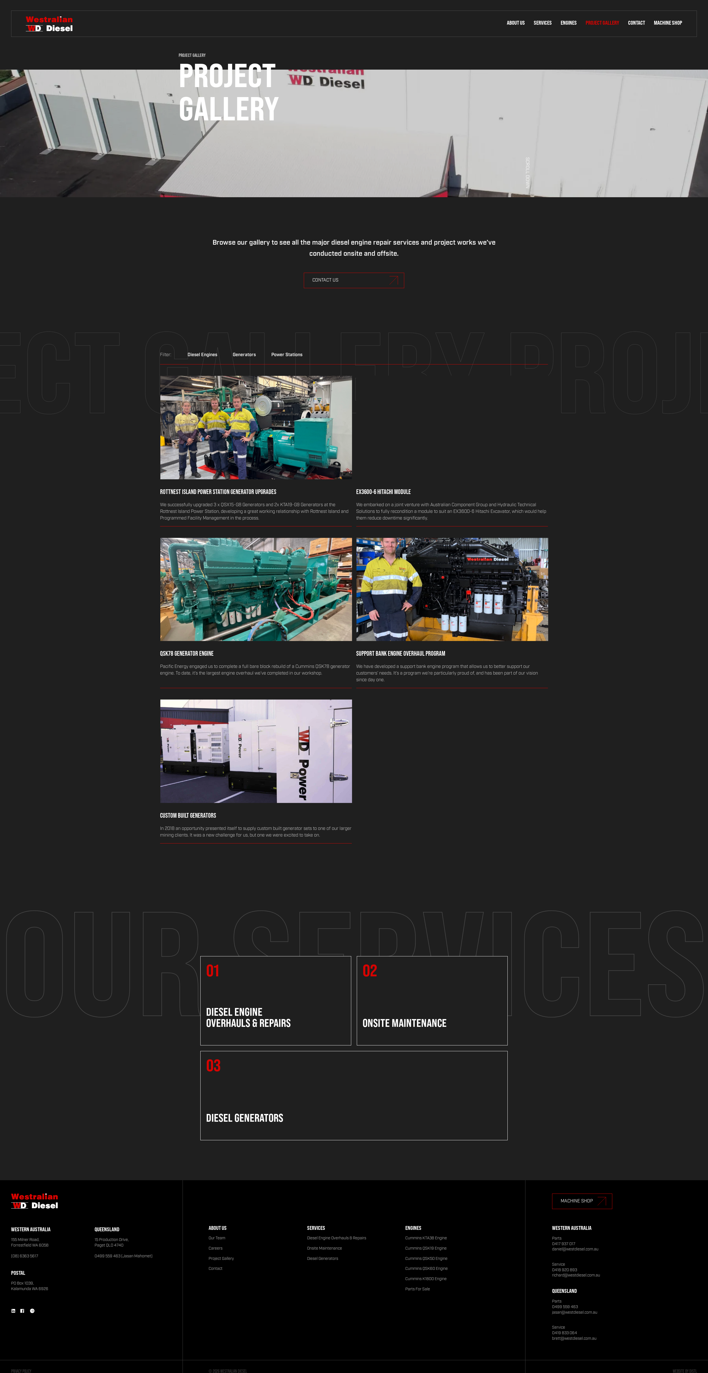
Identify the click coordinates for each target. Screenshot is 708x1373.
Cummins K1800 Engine (426, 1278)
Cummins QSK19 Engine (426, 1248)
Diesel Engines (202, 355)
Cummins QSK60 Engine (426, 1268)
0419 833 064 (564, 1333)
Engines (569, 22)
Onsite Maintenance (324, 1248)
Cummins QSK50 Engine (426, 1258)
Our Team (217, 1238)
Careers (215, 1248)
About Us (516, 22)
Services (543, 22)
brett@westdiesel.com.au (574, 1338)
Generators (244, 355)
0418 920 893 (564, 1270)
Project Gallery (602, 22)
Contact (636, 22)
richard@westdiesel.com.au (576, 1275)
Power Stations (286, 355)
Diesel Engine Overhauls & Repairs (336, 1238)
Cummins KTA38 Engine (426, 1238)
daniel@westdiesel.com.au (575, 1249)
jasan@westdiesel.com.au (574, 1312)
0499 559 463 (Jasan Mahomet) (124, 1256)
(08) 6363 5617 (24, 1256)
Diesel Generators (322, 1258)
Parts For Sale (417, 1289)
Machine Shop (668, 22)
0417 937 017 (563, 1244)
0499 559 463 (565, 1306)
